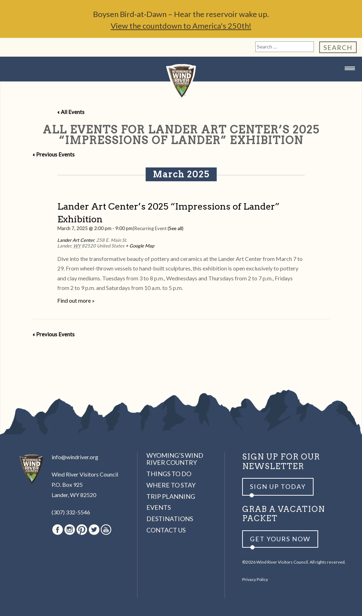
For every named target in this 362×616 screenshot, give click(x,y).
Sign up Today (278, 486)
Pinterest (81, 529)
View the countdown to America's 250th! (181, 25)
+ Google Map (139, 246)
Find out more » (76, 300)
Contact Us (166, 530)
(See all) (175, 228)
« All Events (70, 112)
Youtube (106, 529)
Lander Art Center (75, 240)
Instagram (69, 529)
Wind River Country (181, 82)
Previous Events (54, 154)
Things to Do (168, 474)
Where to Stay (170, 485)
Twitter (94, 529)
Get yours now (280, 539)
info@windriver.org (75, 457)
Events (158, 507)
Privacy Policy (255, 579)
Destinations (169, 519)
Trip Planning (170, 496)
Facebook (57, 529)
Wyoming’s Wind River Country (174, 458)
